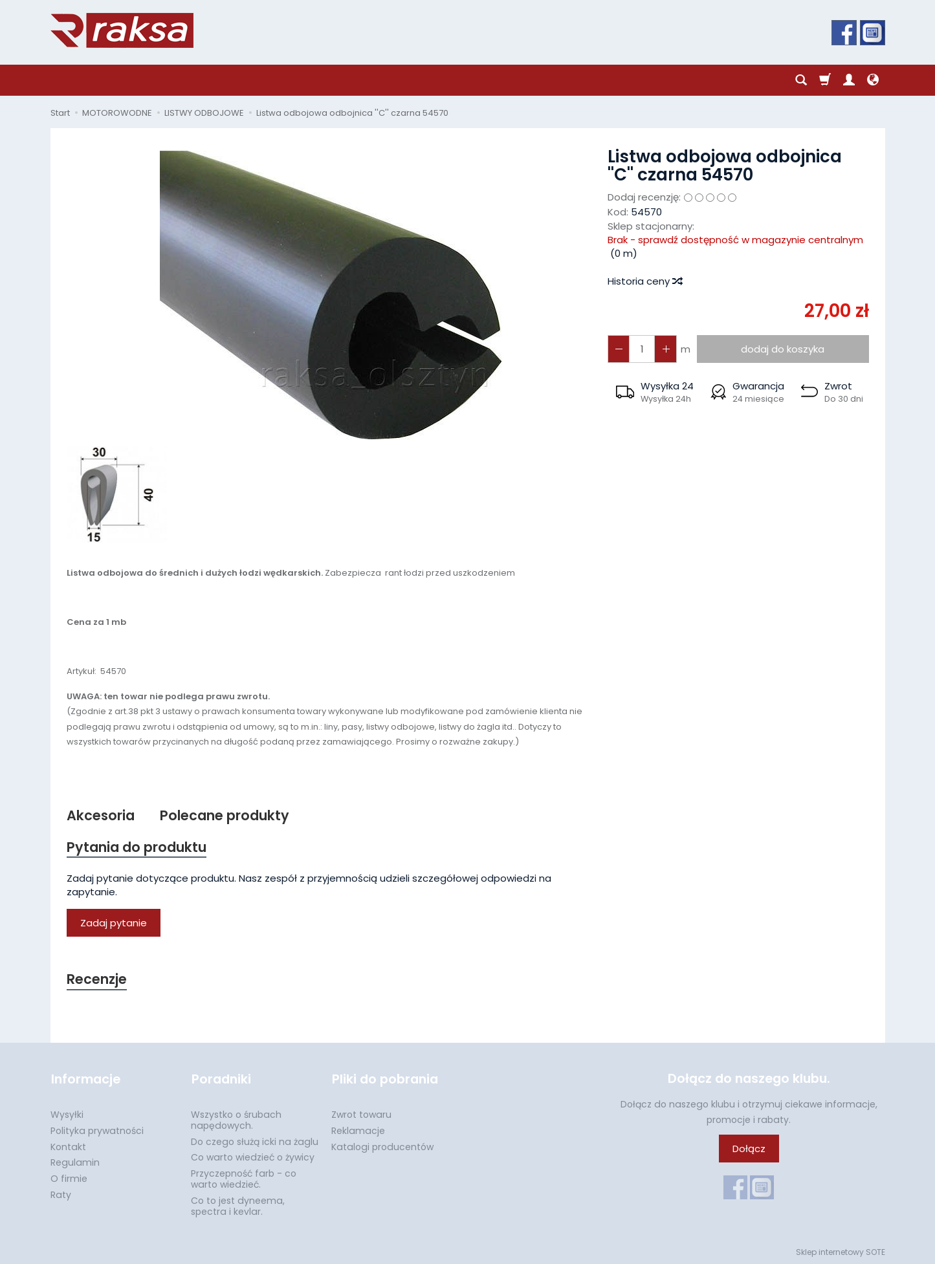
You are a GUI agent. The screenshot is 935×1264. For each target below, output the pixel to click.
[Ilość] (642, 349)
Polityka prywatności (97, 1129)
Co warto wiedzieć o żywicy (252, 1156)
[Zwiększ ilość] (619, 349)
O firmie (68, 1177)
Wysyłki (66, 1113)
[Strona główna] (121, 30)
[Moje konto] (849, 80)
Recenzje (97, 979)
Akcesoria (101, 815)
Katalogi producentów (382, 1145)
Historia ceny (644, 281)
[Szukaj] (801, 80)
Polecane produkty (224, 815)
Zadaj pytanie (113, 923)
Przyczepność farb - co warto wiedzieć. (243, 1178)
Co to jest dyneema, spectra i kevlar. (238, 1205)
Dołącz (748, 1149)
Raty (60, 1193)
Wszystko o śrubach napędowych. (236, 1119)
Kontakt (68, 1145)
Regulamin (75, 1161)
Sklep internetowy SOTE (840, 1250)
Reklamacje (358, 1129)
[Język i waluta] (873, 80)
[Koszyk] (825, 80)
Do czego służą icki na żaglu (254, 1140)
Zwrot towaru (361, 1113)
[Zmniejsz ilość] (665, 349)
